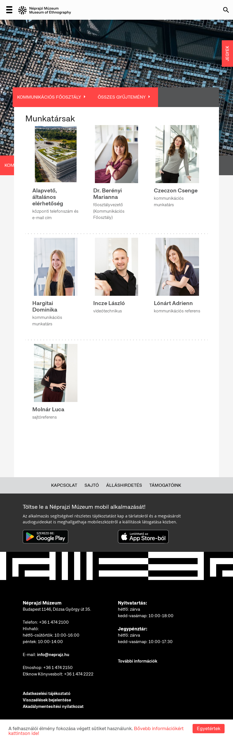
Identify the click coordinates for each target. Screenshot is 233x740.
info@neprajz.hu (53, 654)
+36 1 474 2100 (54, 622)
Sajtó (91, 485)
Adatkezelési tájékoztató (46, 693)
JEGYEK (227, 53)
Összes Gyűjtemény (122, 97)
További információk (137, 661)
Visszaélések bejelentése (47, 700)
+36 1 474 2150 (58, 667)
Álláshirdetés (124, 485)
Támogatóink (165, 485)
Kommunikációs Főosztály (49, 97)
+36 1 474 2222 (78, 674)
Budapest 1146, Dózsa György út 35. (57, 609)
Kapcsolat (64, 485)
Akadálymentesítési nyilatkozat (53, 706)
